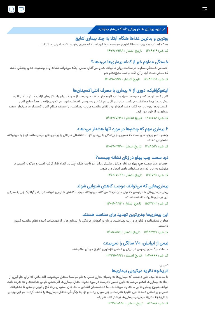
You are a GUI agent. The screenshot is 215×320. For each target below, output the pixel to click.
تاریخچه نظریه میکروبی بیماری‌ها (140, 271)
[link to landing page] (110, 9)
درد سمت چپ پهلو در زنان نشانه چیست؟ (131, 158)
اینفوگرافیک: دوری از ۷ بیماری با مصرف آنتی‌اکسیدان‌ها (120, 91)
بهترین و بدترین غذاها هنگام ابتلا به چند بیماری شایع (121, 39)
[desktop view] (21, 9)
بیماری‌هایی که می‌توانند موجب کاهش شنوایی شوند (122, 186)
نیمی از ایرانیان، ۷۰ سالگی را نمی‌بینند (135, 243)
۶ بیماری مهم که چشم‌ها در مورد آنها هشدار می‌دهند (122, 129)
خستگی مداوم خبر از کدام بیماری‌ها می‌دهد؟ (129, 62)
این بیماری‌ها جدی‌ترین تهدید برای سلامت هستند (125, 215)
